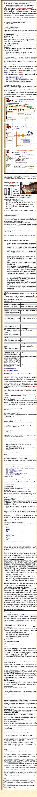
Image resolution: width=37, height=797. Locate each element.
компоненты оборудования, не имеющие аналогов (13, 474)
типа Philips (11, 721)
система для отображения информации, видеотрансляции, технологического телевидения (18, 81)
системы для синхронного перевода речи (11, 471)
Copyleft (7, 757)
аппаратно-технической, (9, 23)
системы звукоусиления (9, 472)
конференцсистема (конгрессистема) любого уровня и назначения (15, 76)
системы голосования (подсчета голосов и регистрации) (13, 470)
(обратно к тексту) (6, 779)
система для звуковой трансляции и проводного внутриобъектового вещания (16, 78)
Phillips (11, 787)
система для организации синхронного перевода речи (13, 77)
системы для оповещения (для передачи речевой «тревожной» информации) (16, 473)
